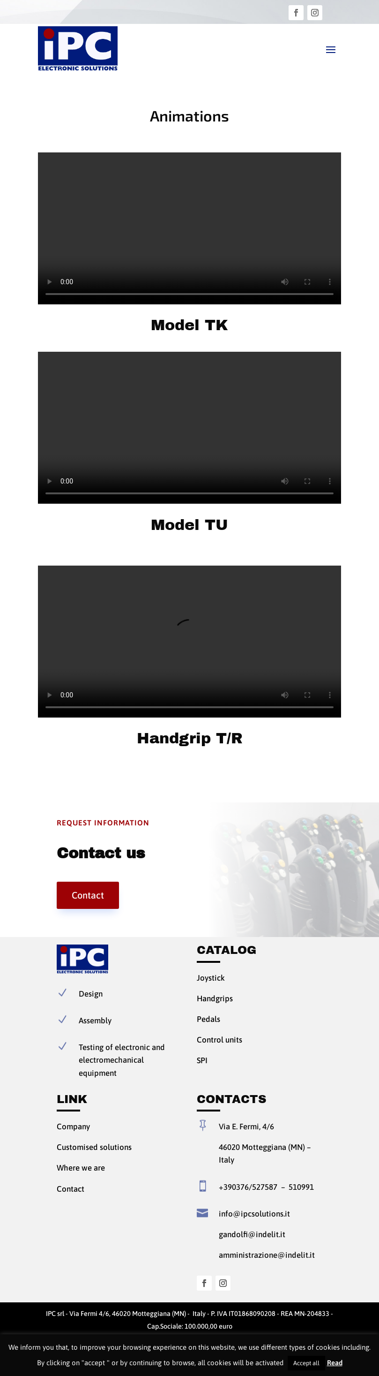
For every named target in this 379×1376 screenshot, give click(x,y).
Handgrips (215, 998)
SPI (202, 1060)
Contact (88, 895)
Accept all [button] (306, 1363)
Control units (219, 1039)
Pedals (208, 1019)
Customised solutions (94, 1147)
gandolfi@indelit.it (252, 1234)
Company (73, 1126)
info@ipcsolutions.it (254, 1213)
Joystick (211, 978)
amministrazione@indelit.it (267, 1255)
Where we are (81, 1167)
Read (334, 1363)
